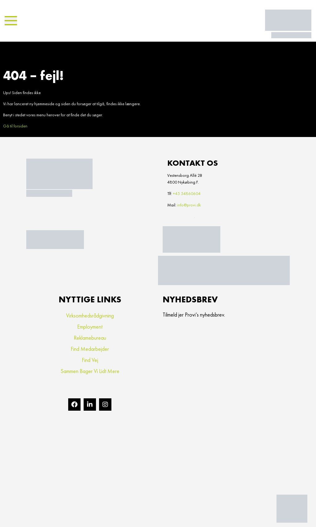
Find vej (90, 359)
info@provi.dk (189, 205)
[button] (11, 20)
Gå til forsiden (15, 126)
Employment (89, 326)
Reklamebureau (90, 337)
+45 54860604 (187, 193)
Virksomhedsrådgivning (90, 315)
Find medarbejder (90, 348)
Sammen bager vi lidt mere (89, 371)
